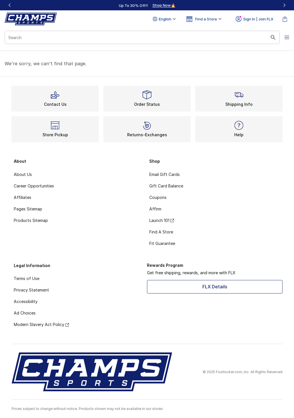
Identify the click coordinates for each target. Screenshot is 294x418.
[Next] (284, 5)
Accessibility (26, 301)
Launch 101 (161, 220)
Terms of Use (26, 278)
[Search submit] (266, 37)
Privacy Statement (31, 289)
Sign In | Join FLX (254, 19)
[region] (147, 5)
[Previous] (10, 5)
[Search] (139, 37)
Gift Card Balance (166, 185)
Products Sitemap (31, 220)
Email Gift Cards (164, 174)
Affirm (155, 208)
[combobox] (139, 37)
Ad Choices (25, 312)
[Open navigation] (282, 37)
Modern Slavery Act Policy (41, 324)
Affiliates (22, 197)
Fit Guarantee (162, 243)
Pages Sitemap (28, 208)
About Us (23, 174)
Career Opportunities (34, 185)
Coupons (158, 197)
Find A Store (161, 231)
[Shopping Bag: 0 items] (284, 19)
